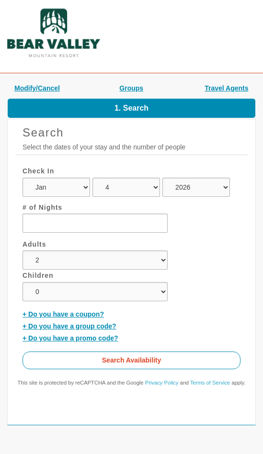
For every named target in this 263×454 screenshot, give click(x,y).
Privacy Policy (162, 383)
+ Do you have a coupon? (63, 314)
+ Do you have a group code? (69, 326)
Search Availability (131, 360)
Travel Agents (226, 88)
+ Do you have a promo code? (70, 338)
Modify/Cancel (37, 88)
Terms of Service (210, 383)
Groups (131, 88)
